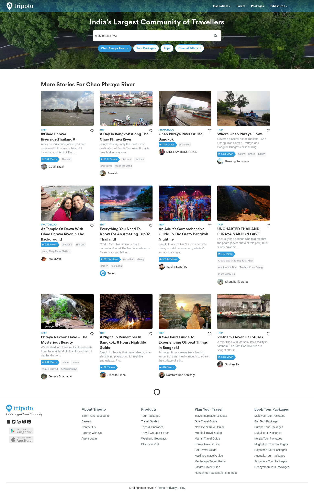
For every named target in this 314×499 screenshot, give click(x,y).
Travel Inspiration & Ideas (211, 415)
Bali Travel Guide (205, 450)
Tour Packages (150, 415)
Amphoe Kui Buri (227, 267)
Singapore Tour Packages (270, 461)
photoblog (184, 144)
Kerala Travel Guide (207, 444)
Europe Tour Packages (268, 427)
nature (241, 154)
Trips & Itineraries (152, 427)
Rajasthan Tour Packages (270, 450)
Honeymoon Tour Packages (271, 467)
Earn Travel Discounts (96, 415)
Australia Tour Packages (269, 455)
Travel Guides (150, 421)
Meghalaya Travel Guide (210, 461)
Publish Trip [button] (279, 6)
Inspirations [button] (222, 6)
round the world (123, 166)
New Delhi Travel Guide (210, 427)
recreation (128, 259)
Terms (161, 487)
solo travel (106, 166)
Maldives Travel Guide (209, 455)
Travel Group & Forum (155, 432)
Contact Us (89, 427)
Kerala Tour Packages (268, 438)
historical (127, 159)
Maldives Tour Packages (269, 415)
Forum (241, 6)
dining (140, 259)
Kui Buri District (226, 274)
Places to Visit (150, 444)
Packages (257, 6)
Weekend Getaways (154, 438)
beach (251, 154)
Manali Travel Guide (207, 438)
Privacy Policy (176, 487)
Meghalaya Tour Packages (271, 444)
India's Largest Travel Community (24, 414)
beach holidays (69, 369)
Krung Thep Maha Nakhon (56, 251)
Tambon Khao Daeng (251, 267)
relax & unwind (50, 369)
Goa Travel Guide (206, 421)
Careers (87, 421)
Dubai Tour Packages (267, 432)
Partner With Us (92, 432)
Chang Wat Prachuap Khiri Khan (235, 260)
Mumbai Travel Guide (208, 432)
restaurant (116, 266)
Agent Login (89, 438)
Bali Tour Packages (266, 421)
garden (104, 266)
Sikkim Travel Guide (207, 467)
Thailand (66, 159)
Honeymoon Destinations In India (216, 472)
